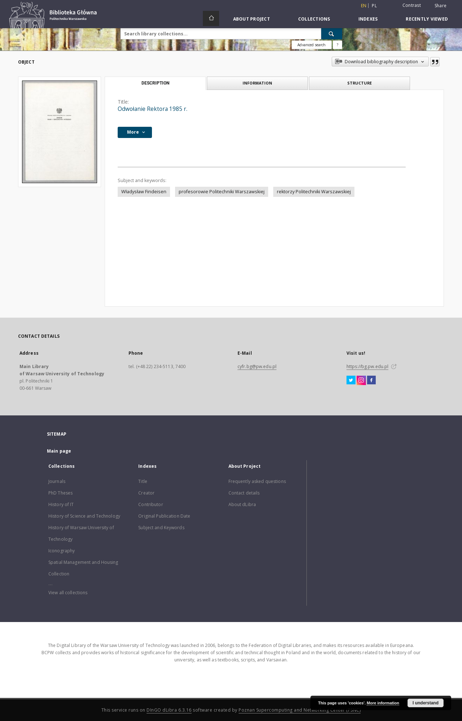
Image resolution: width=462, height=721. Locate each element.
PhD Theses (60, 493)
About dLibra (242, 504)
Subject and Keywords (161, 527)
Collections (314, 19)
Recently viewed (427, 19)
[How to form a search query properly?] (337, 44)
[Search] (331, 33)
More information (383, 703)
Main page (59, 451)
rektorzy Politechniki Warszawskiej (314, 192)
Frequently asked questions (257, 481)
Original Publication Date (164, 516)
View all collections (67, 593)
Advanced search (311, 44)
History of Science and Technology (84, 516)
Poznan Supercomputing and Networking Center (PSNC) (300, 710)
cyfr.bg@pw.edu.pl (256, 366)
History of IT (61, 504)
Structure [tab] (359, 83)
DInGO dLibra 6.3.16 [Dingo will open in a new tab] (169, 710)
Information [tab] (257, 83)
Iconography (61, 551)
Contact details (244, 493)
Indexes (368, 19)
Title (142, 481)
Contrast (411, 5)
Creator (146, 493)
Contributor (150, 504)
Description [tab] (155, 83)
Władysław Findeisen (143, 192)
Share (440, 6)
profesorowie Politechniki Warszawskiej (222, 192)
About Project (251, 19)
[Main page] (211, 18)
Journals (56, 481)
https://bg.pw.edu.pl (367, 366)
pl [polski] (374, 5)
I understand (426, 702)
